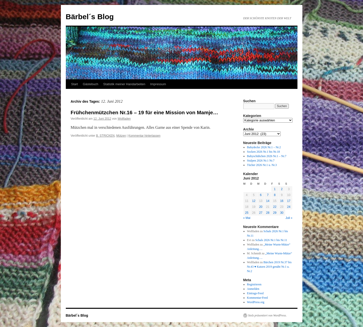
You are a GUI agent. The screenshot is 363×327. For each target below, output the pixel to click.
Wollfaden (124, 118)
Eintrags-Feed (255, 293)
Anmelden (253, 289)
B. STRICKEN (105, 135)
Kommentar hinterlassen (144, 135)
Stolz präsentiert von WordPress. (267, 315)
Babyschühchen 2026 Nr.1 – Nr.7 (266, 156)
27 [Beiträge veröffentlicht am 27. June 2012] (260, 212)
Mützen (121, 135)
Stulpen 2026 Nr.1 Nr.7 (261, 160)
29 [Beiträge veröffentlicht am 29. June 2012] (274, 212)
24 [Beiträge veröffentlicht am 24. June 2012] (288, 207)
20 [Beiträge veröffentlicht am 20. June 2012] (260, 207)
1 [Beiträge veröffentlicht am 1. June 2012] (275, 189)
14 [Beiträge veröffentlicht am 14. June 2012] (267, 201)
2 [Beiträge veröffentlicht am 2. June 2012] (282, 189)
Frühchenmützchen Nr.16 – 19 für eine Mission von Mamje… (144, 112)
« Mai (246, 218)
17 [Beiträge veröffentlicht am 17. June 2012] (288, 201)
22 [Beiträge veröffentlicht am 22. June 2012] (274, 207)
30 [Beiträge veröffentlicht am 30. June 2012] (281, 212)
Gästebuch (90, 84)
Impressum (158, 84)
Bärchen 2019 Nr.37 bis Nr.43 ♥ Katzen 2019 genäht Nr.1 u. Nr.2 (269, 267)
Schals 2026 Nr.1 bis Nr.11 (271, 240)
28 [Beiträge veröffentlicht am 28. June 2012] (267, 212)
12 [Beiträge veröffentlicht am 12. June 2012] (253, 201)
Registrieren (254, 284)
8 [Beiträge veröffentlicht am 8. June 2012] (275, 195)
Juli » (288, 218)
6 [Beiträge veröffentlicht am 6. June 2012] (261, 195)
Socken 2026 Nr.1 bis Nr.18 (263, 151)
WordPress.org (255, 302)
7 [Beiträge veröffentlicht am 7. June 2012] (268, 195)
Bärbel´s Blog (90, 17)
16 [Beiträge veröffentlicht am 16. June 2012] (281, 201)
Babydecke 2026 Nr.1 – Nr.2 (264, 147)
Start (74, 84)
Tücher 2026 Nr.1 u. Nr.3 (262, 165)
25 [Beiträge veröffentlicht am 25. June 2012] (246, 212)
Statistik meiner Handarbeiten (124, 84)
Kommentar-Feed (257, 297)
